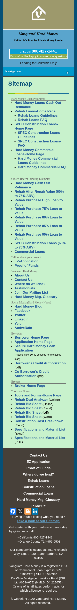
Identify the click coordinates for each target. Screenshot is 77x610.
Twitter (20, 315)
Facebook (22, 310)
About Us (22, 275)
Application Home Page (33, 342)
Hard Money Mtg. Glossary (36, 297)
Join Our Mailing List (31, 292)
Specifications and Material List (40, 429)
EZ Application (38, 461)
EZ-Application (26, 261)
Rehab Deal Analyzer (31, 399)
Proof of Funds (27, 265)
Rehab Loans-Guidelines (37, 115)
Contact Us (23, 279)
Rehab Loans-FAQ (32, 120)
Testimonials (25, 288)
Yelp (18, 323)
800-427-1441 (44, 51)
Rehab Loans (38, 480)
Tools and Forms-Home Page (38, 395)
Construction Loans (39, 487)
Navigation (37, 71)
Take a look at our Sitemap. (38, 521)
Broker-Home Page (30, 385)
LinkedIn (22, 319)
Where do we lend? (30, 284)
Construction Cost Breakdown (39, 421)
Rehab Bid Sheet (29, 404)
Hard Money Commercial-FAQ (42, 167)
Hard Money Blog (29, 306)
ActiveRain (23, 328)
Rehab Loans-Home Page (35, 111)
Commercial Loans (30, 251)
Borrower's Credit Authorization (40, 363)
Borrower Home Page (32, 337)
